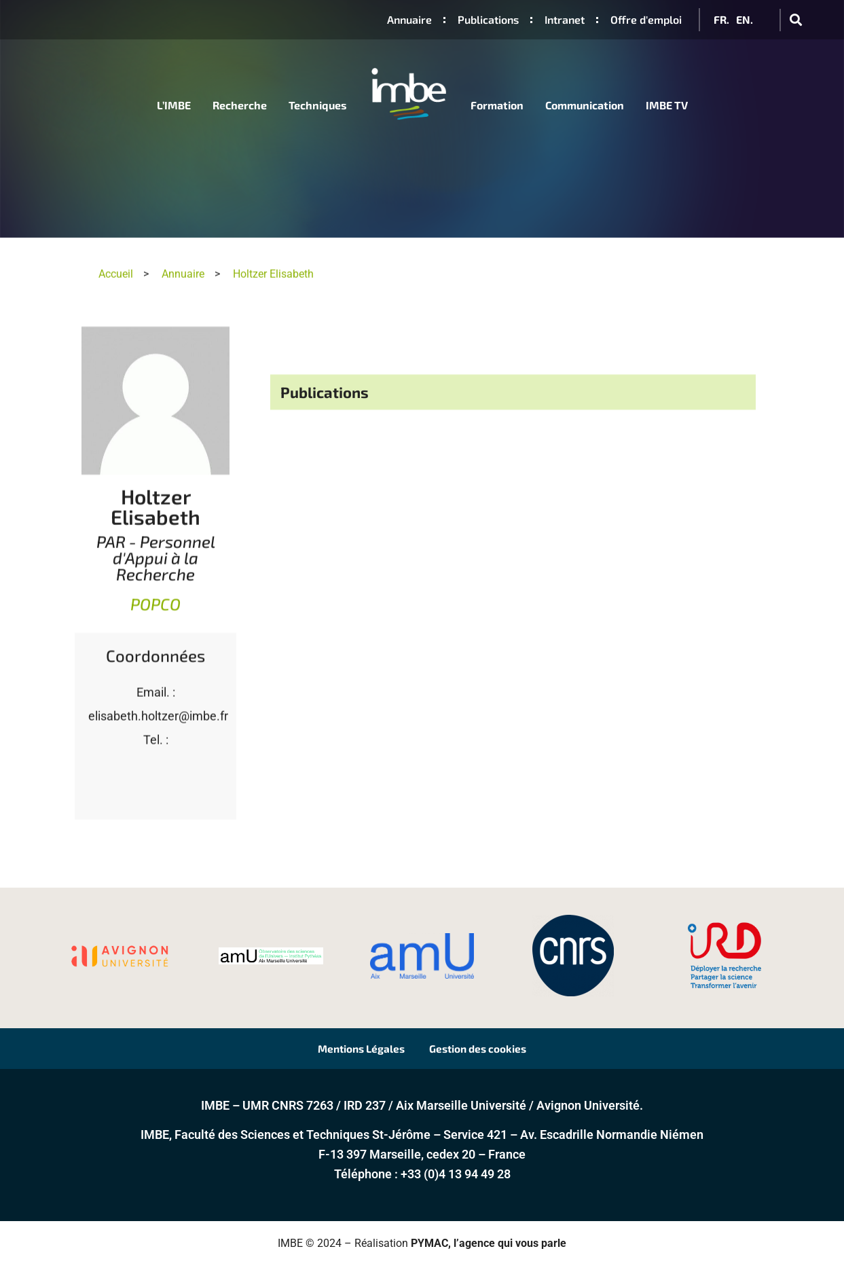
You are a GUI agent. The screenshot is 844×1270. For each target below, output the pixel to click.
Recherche (240, 104)
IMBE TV (667, 104)
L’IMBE (174, 104)
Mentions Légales (351, 1050)
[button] (795, 20)
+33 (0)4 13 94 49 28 (456, 1178)
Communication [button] (584, 104)
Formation (497, 104)
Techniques (318, 104)
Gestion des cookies (488, 1050)
